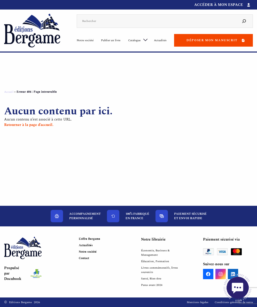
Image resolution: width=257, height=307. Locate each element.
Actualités (160, 40)
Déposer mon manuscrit (212, 40)
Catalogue (134, 40)
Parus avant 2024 (151, 285)
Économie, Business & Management (155, 252)
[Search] (244, 21)
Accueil (8, 92)
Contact (84, 258)
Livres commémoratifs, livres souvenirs (159, 270)
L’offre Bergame (89, 239)
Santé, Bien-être (151, 278)
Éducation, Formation (155, 261)
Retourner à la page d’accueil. (28, 124)
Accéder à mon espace (218, 4)
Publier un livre (110, 40)
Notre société (85, 40)
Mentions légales (197, 302)
